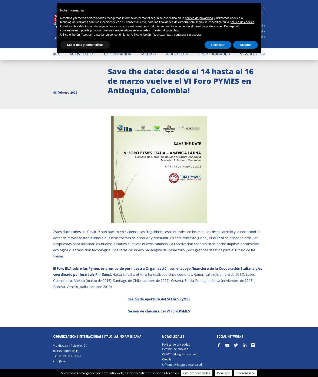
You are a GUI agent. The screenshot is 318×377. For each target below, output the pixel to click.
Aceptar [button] (245, 44)
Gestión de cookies (175, 348)
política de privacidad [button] (199, 18)
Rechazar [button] (218, 44)
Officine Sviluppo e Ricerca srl (182, 365)
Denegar (223, 373)
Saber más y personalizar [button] (85, 44)
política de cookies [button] (242, 22)
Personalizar (245, 373)
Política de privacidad (176, 344)
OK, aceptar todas (196, 373)
